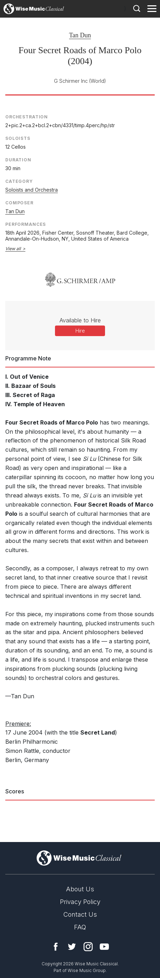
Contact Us (80, 914)
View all (13, 248)
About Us (80, 889)
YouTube (104, 946)
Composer (19, 202)
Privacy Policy (80, 901)
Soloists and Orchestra (31, 190)
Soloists (17, 138)
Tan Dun (80, 35)
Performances (25, 224)
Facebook (55, 946)
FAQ (80, 927)
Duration (18, 159)
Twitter (71, 946)
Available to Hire (80, 320)
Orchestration (26, 116)
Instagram (88, 946)
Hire (80, 330)
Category (19, 181)
